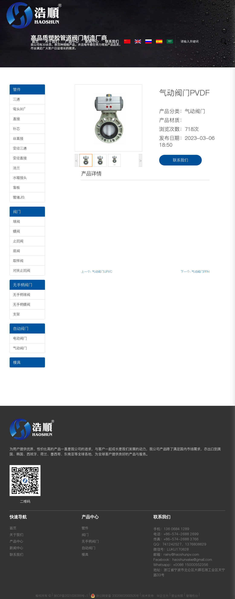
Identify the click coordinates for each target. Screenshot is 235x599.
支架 (16, 314)
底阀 (16, 250)
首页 (35, 41)
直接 (16, 118)
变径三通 (20, 148)
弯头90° (19, 109)
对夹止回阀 (21, 270)
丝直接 (18, 138)
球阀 (16, 221)
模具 (17, 362)
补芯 (16, 128)
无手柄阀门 (22, 284)
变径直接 (20, 158)
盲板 (16, 187)
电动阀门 (20, 338)
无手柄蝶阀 (21, 304)
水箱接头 (20, 177)
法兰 (16, 167)
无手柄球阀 (21, 294)
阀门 (17, 211)
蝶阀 (16, 231)
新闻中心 (92, 41)
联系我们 (112, 41)
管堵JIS (19, 197)
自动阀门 (20, 328)
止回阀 (18, 241)
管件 (17, 89)
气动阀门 (20, 348)
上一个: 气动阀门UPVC (96, 272)
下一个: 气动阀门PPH (195, 272)
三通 (16, 99)
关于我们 (52, 41)
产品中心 (72, 41)
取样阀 (18, 260)
